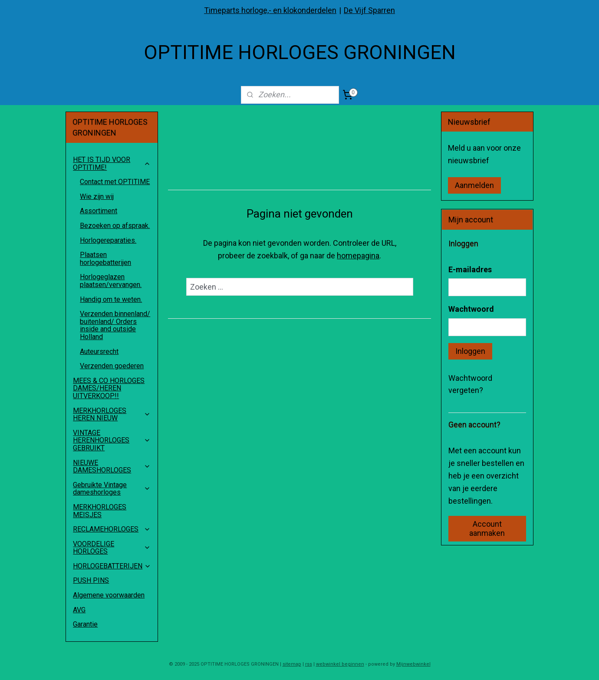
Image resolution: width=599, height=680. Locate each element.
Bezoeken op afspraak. (115, 225)
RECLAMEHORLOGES (112, 529)
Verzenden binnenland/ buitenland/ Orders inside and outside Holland (115, 325)
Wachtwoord (471, 309)
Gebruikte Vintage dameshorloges (112, 489)
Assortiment (98, 211)
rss (308, 664)
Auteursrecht (99, 351)
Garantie (85, 624)
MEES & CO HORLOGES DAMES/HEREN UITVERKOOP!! (109, 388)
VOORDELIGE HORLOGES (112, 548)
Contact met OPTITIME (115, 182)
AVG (79, 610)
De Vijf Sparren (369, 10)
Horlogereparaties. (108, 240)
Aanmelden (474, 185)
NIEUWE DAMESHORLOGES (112, 467)
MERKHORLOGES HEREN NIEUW (112, 414)
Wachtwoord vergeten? (470, 384)
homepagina (358, 255)
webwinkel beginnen (340, 664)
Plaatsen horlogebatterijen (105, 259)
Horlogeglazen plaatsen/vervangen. (111, 281)
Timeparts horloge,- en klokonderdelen (270, 10)
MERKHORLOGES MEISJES (99, 511)
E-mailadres (470, 269)
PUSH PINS (91, 580)
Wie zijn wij (97, 196)
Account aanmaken (487, 528)
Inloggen (470, 351)
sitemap (292, 664)
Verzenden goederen (112, 366)
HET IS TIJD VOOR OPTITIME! (112, 163)
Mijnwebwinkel (413, 664)
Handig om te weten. (111, 299)
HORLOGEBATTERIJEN (112, 566)
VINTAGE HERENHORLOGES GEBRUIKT (112, 440)
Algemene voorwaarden (109, 595)
